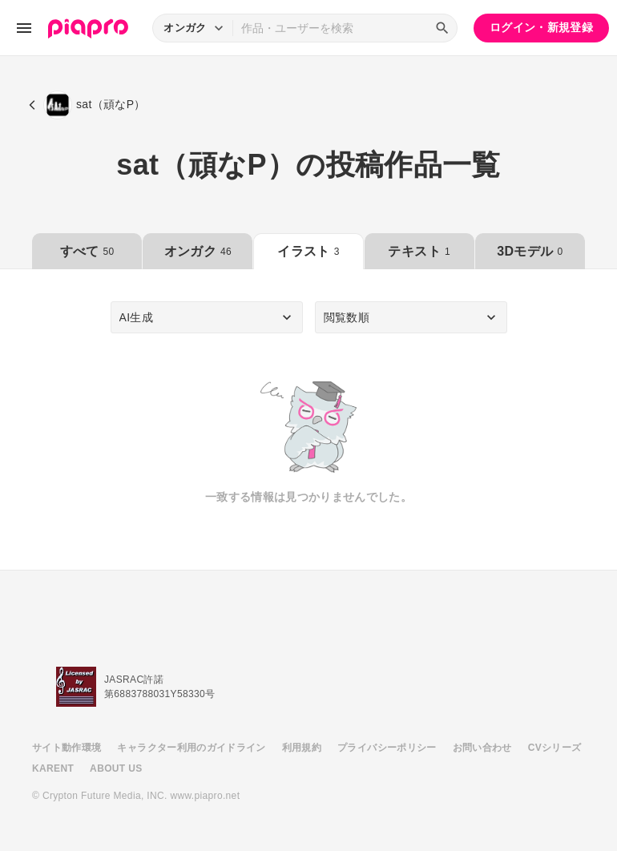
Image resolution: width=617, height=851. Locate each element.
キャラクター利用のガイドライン (191, 747)
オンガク (198, 251)
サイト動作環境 (66, 747)
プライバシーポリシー (387, 747)
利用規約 (301, 747)
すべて (87, 251)
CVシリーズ (555, 747)
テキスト (419, 251)
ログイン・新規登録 (541, 27)
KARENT (53, 768)
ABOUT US (116, 768)
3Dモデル (530, 251)
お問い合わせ (482, 747)
